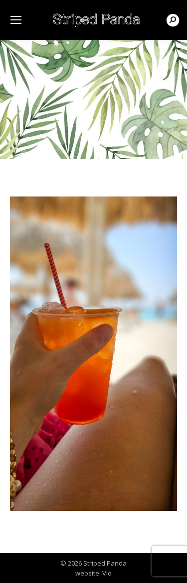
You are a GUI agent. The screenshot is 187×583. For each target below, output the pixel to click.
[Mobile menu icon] (16, 20)
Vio (107, 573)
